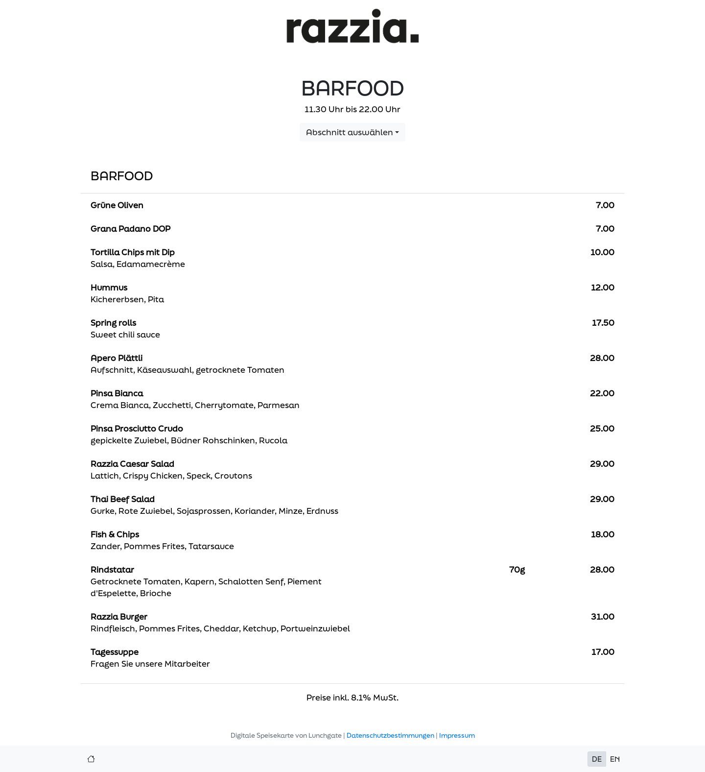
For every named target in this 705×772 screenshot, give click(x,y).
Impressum (457, 735)
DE (597, 759)
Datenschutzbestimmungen (390, 735)
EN (615, 759)
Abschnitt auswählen (349, 132)
